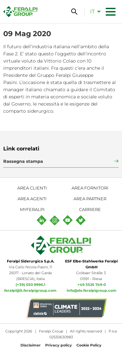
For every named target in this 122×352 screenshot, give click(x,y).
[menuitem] (93, 11)
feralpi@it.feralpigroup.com (30, 290)
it (92, 11)
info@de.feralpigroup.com (91, 290)
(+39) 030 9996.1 (30, 284)
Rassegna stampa (23, 161)
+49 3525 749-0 (91, 284)
